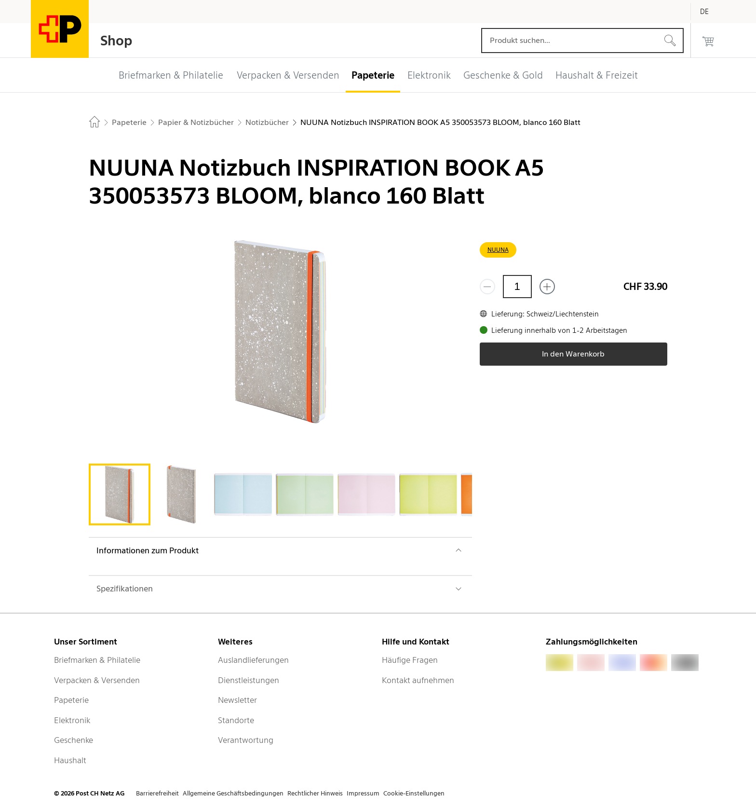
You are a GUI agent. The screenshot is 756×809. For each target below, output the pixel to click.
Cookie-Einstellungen (414, 793)
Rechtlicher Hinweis (315, 793)
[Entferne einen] (487, 286)
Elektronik (72, 720)
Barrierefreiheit (157, 793)
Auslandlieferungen (253, 660)
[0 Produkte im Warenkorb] (708, 40)
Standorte (236, 720)
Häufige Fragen (410, 660)
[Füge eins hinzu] (547, 286)
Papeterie (71, 700)
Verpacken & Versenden (97, 680)
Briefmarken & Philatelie (97, 660)
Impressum (363, 793)
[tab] (119, 494)
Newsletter (237, 700)
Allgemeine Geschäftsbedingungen (233, 793)
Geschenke (73, 740)
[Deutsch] (711, 11)
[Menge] (517, 286)
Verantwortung (245, 740)
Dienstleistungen (248, 680)
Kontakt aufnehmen (418, 680)
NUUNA (498, 249)
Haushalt (70, 760)
